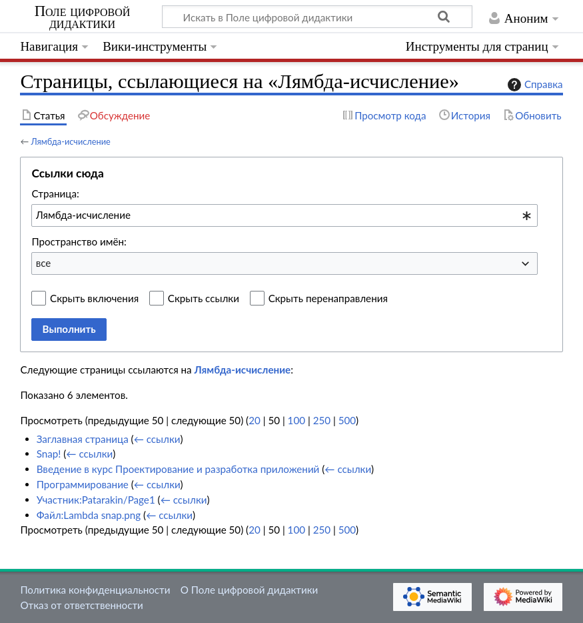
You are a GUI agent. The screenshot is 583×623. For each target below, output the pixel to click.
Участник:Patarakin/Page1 (96, 500)
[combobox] (284, 215)
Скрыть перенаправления (328, 298)
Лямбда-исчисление (70, 141)
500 (347, 420)
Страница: (55, 193)
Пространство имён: (79, 241)
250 (321, 420)
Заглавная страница (83, 439)
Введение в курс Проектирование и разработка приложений (178, 469)
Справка (533, 84)
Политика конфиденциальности (95, 590)
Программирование (83, 484)
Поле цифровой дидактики (83, 17)
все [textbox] (43, 263)
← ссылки (157, 439)
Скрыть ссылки (203, 298)
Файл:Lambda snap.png (89, 515)
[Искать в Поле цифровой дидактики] (317, 16)
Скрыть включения (94, 298)
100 (296, 420)
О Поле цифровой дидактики (249, 590)
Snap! (49, 454)
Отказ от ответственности (81, 605)
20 (255, 420)
